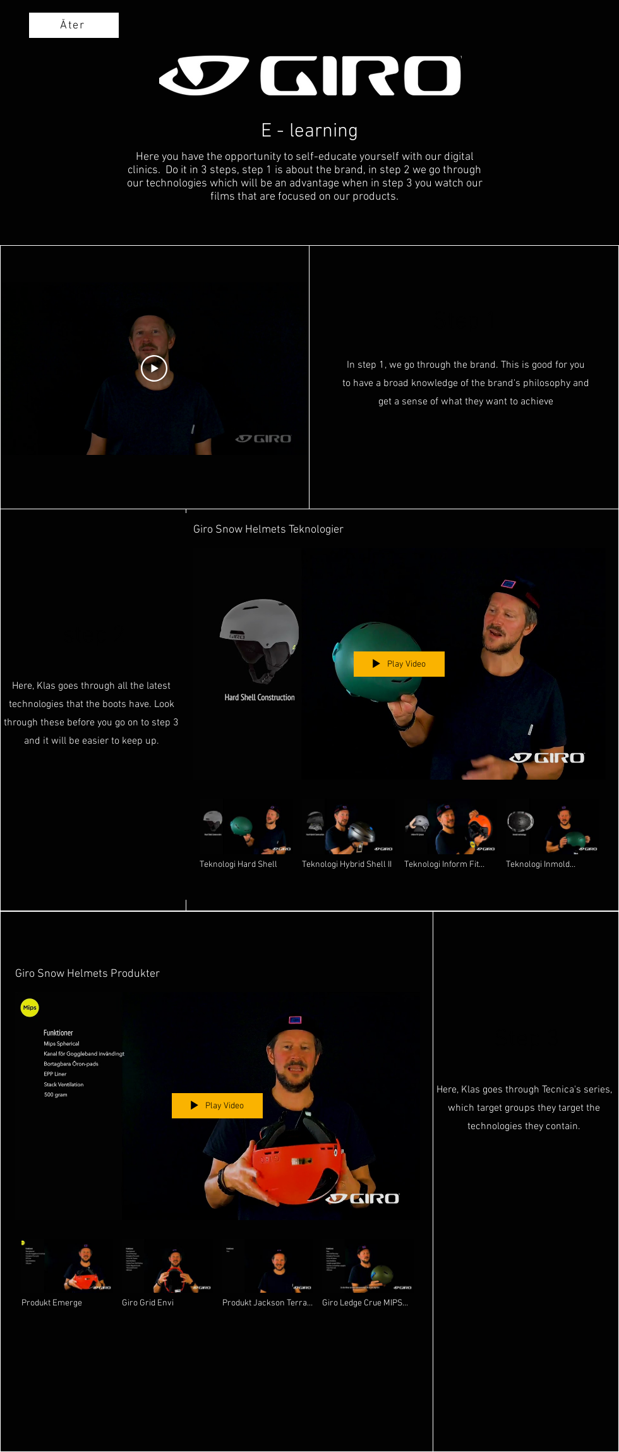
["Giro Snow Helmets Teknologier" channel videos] (399, 840)
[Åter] (74, 25)
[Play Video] (154, 369)
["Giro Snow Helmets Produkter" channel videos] (218, 1279)
